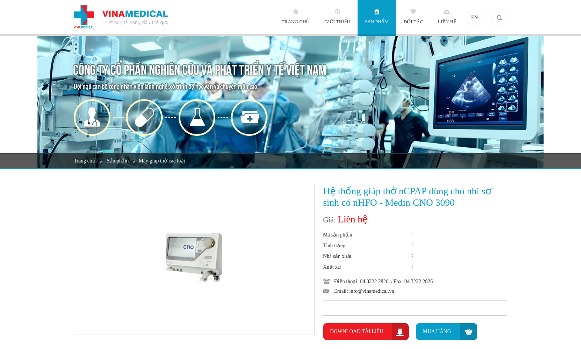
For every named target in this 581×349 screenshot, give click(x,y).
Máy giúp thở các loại (162, 161)
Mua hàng (437, 331)
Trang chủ (85, 161)
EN (474, 17)
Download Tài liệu (357, 331)
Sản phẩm (118, 161)
